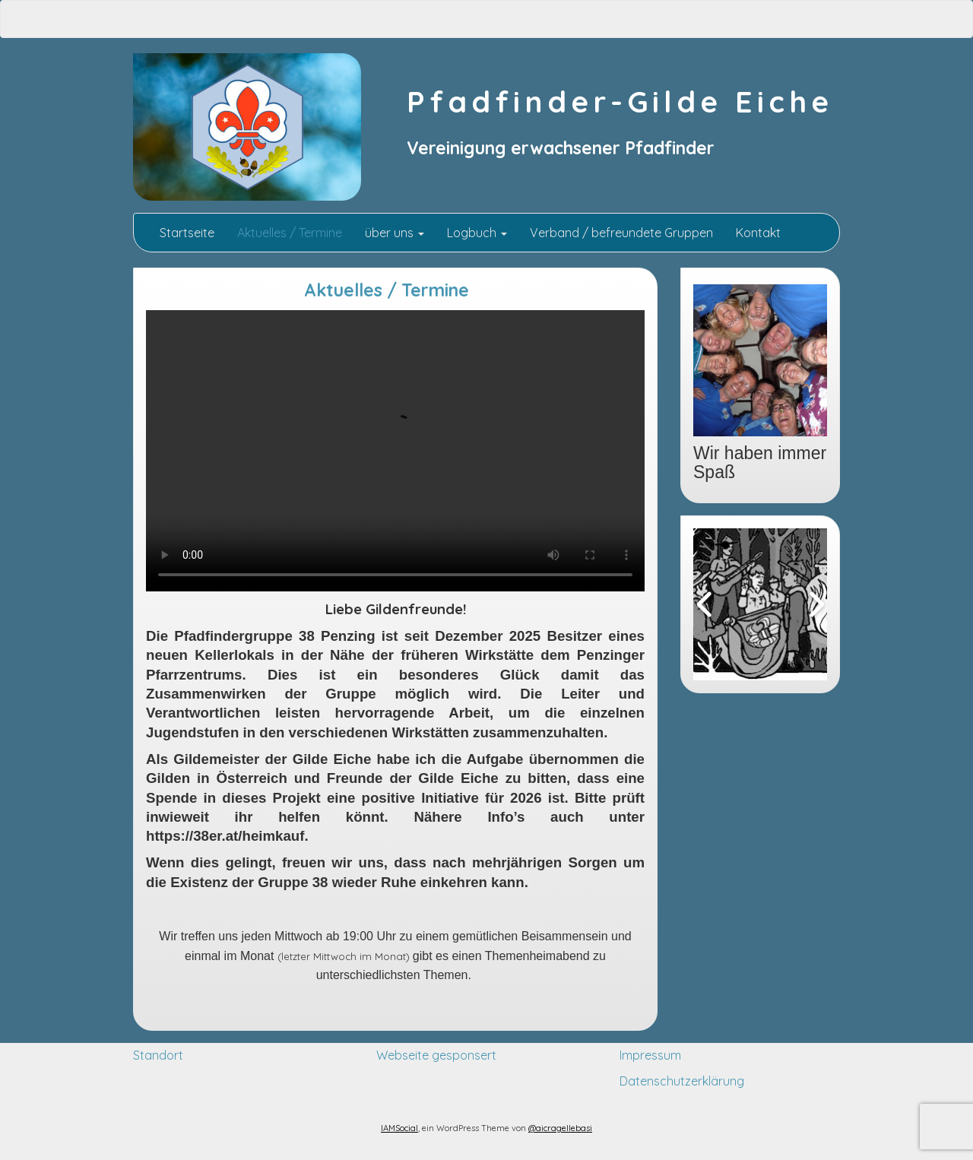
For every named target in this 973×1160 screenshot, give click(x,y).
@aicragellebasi (560, 1128)
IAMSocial (399, 1128)
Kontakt (758, 232)
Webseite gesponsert (436, 1055)
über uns (394, 232)
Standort (158, 1055)
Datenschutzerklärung (682, 1081)
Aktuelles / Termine (289, 232)
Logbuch (477, 232)
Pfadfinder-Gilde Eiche (620, 101)
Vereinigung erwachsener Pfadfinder (561, 148)
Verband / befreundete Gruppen (621, 232)
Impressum (650, 1055)
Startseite (185, 232)
